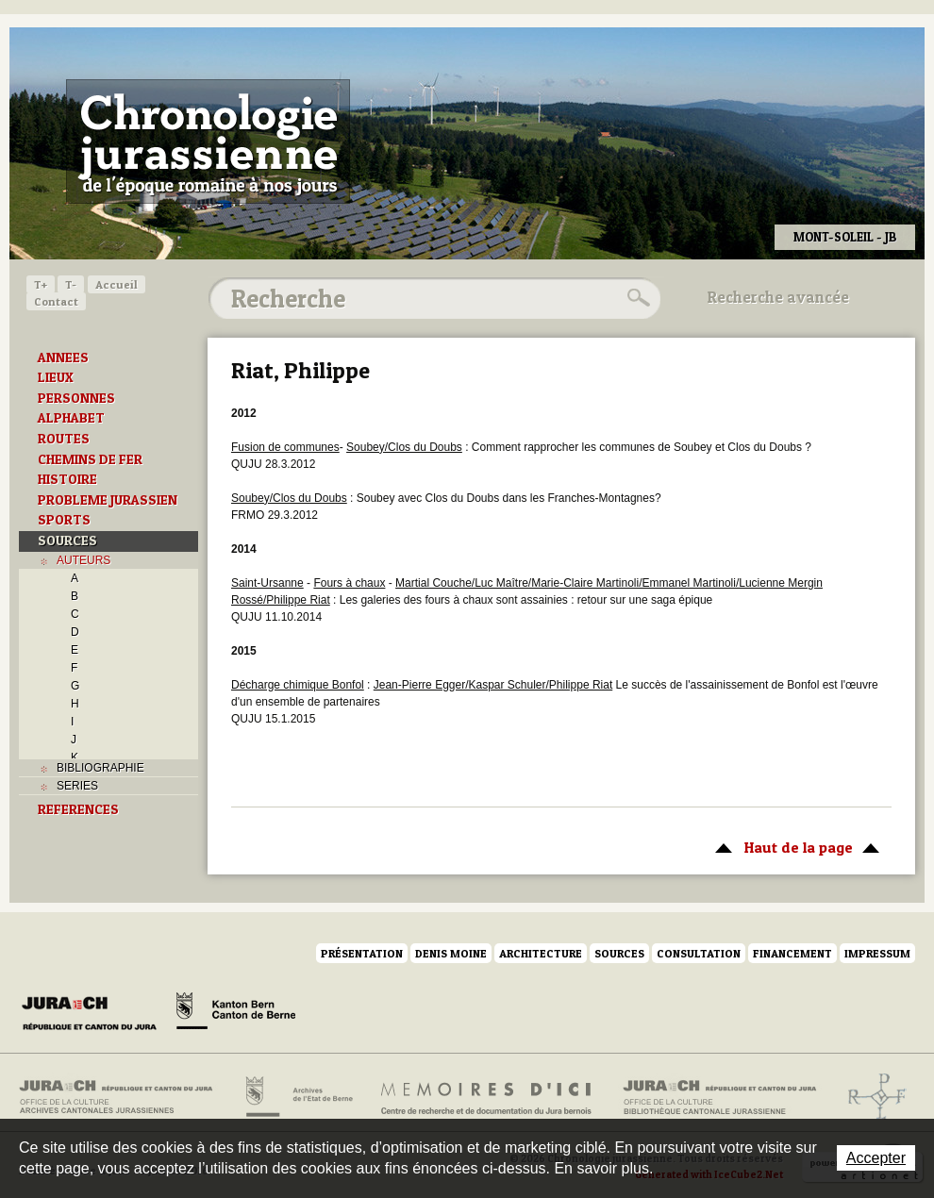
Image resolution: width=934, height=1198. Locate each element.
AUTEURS (83, 560)
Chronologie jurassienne (208, 141)
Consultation (699, 953)
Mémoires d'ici (487, 1097)
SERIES (77, 785)
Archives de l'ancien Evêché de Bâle (871, 1097)
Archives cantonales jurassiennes (123, 1097)
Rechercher (636, 298)
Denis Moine (451, 953)
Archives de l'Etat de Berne (297, 1097)
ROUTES (64, 438)
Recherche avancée (778, 297)
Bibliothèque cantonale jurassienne (720, 1097)
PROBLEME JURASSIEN (107, 499)
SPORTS (64, 519)
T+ (40, 284)
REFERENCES (78, 809)
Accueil (116, 284)
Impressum (877, 953)
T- (70, 284)
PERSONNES (76, 398)
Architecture (540, 953)
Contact (56, 301)
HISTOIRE (67, 479)
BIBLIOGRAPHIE (100, 767)
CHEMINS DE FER (90, 459)
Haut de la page (794, 846)
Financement (792, 953)
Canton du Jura (94, 1014)
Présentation (362, 953)
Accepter (876, 1158)
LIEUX (56, 377)
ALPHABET (71, 417)
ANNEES (63, 357)
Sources (619, 953)
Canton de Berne (236, 1014)
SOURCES (67, 540)
